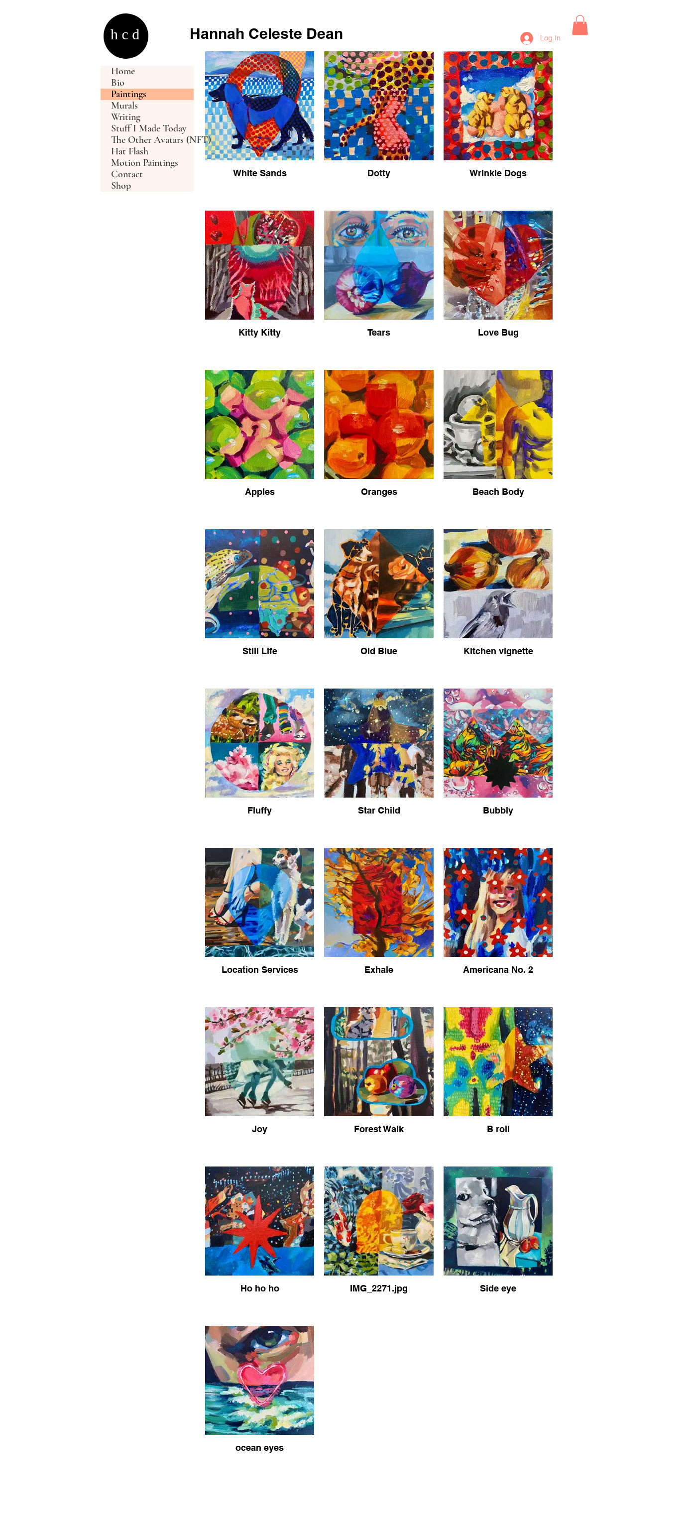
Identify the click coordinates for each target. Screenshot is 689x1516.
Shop (121, 186)
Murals (124, 106)
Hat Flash (129, 151)
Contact (127, 174)
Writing (125, 117)
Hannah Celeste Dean (266, 33)
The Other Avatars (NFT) (152, 140)
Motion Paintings (144, 163)
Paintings (128, 94)
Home (123, 71)
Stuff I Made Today (149, 128)
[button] (580, 25)
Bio (117, 83)
